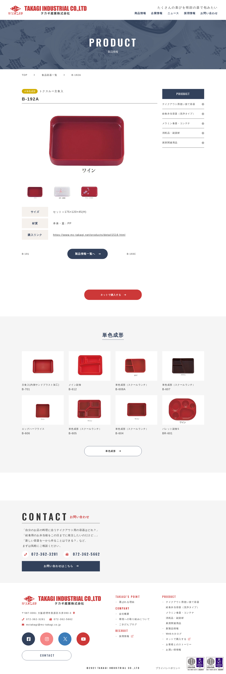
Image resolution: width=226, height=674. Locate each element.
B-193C (131, 254)
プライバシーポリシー (168, 668)
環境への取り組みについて (134, 619)
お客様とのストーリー (179, 644)
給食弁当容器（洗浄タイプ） (178, 113)
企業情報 (156, 13)
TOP (24, 75)
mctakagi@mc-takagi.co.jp (41, 624)
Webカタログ (174, 633)
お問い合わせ (209, 13)
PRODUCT (183, 94)
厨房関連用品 (169, 142)
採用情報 (189, 13)
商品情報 (140, 13)
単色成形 (113, 451)
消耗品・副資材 (171, 133)
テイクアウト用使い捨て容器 (178, 104)
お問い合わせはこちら (61, 566)
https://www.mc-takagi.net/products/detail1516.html (89, 234)
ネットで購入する (113, 295)
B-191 (25, 254)
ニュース (173, 13)
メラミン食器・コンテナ (176, 123)
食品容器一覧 (49, 75)
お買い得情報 (173, 649)
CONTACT (47, 655)
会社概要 (124, 614)
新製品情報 (172, 628)
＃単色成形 (29, 91)
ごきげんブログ (128, 624)
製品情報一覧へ (88, 253)
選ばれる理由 (127, 602)
